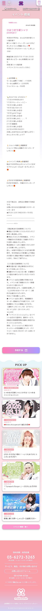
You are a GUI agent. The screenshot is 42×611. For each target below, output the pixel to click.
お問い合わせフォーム (21, 571)
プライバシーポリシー (31, 603)
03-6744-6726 (21, 575)
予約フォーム (17, 582)
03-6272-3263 (21, 557)
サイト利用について (16, 603)
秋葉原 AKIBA (13, 23)
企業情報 (7, 603)
